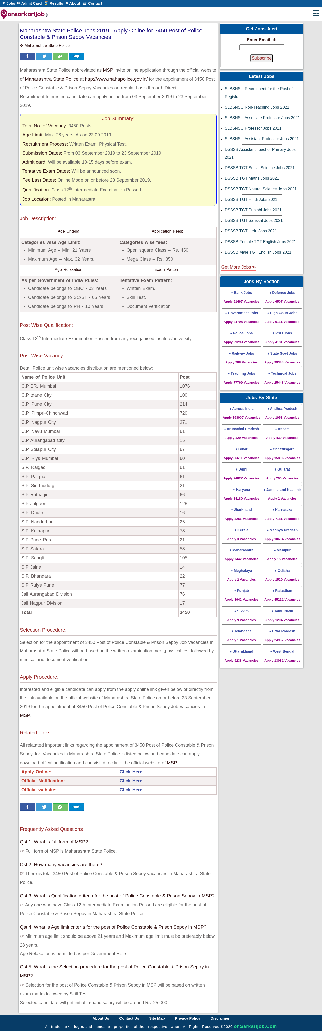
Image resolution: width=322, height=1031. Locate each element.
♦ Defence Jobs (282, 297)
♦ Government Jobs (241, 317)
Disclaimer (220, 1018)
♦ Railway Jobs (241, 357)
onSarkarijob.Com (255, 1026)
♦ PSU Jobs (282, 337)
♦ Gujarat (282, 473)
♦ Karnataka (282, 514)
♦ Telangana (241, 635)
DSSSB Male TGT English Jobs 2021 (258, 252)
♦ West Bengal (282, 655)
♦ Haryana (241, 494)
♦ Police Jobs (241, 337)
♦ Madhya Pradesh (282, 534)
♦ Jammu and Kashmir (282, 494)
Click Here (131, 771)
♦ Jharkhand (241, 514)
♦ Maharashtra (241, 554)
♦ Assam (282, 433)
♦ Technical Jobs (282, 377)
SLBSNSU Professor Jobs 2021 (253, 128)
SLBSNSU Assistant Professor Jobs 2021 (262, 139)
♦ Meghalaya (241, 575)
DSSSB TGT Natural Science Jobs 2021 (261, 189)
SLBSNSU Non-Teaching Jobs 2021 (257, 107)
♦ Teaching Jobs (241, 377)
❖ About (72, 3)
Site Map (157, 1018)
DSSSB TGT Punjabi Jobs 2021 (253, 210)
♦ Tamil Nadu (282, 615)
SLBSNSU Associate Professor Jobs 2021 (262, 118)
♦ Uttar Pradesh (282, 635)
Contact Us (129, 1018)
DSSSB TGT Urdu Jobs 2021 (251, 231)
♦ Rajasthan (282, 595)
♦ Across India (241, 413)
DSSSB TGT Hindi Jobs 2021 (251, 199)
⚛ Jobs (8, 3)
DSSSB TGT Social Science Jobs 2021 (260, 168)
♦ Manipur (282, 554)
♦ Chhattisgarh (282, 453)
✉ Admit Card (29, 3)
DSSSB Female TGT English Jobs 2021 (260, 242)
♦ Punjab (241, 595)
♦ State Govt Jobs (282, 357)
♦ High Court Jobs (282, 317)
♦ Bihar (241, 453)
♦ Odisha (282, 575)
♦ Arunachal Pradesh (241, 433)
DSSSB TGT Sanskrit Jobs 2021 (254, 220)
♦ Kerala (241, 534)
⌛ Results (53, 3)
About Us (100, 1018)
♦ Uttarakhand (241, 655)
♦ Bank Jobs (241, 297)
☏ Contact (92, 3)
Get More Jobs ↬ (238, 267)
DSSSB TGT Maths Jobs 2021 (252, 178)
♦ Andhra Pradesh (282, 413)
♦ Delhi (241, 473)
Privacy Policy (187, 1018)
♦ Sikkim (241, 615)
